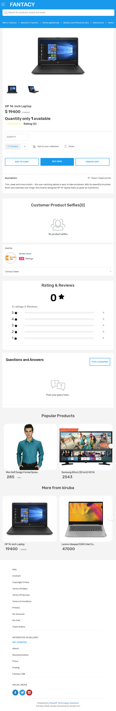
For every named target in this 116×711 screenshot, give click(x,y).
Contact (16, 576)
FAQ (14, 569)
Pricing (15, 667)
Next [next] (112, 447)
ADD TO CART (22, 161)
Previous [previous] (5, 447)
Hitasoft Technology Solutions (64, 703)
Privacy (16, 607)
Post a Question (100, 361)
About (15, 648)
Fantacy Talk (18, 674)
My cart (16, 620)
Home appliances (50, 22)
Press (15, 661)
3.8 (21, 258)
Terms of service (21, 595)
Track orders (18, 627)
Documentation (20, 655)
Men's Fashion (9, 22)
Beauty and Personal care (76, 22)
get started (19, 642)
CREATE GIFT (92, 161)
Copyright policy (20, 582)
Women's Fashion (29, 22)
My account (18, 614)
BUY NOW (57, 161)
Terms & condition (21, 601)
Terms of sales (20, 588)
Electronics (98, 22)
